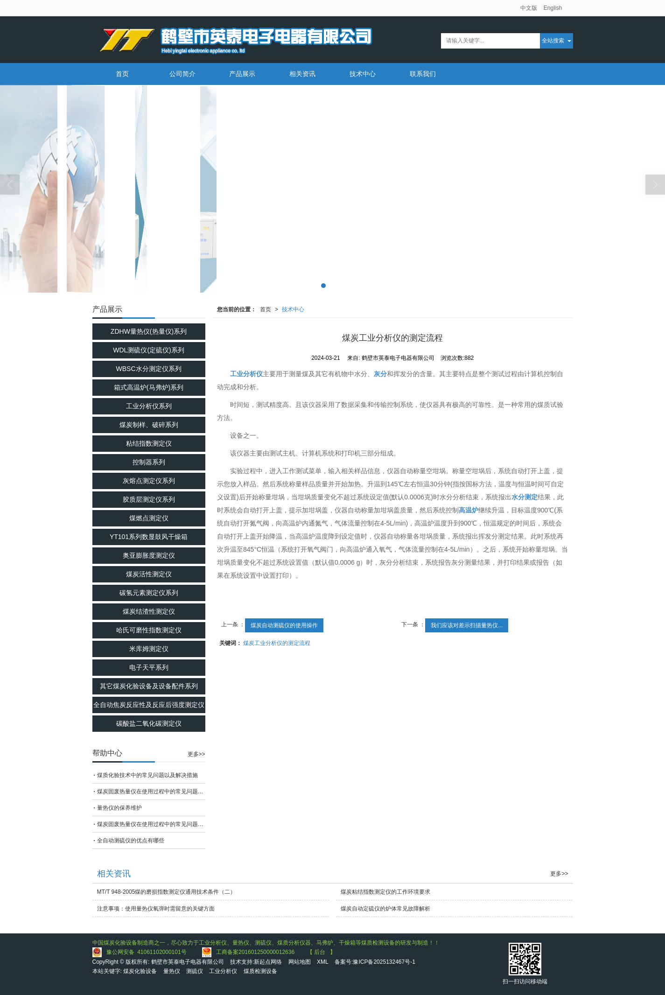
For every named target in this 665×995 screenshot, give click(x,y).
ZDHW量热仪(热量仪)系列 (149, 331)
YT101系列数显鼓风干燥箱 (149, 536)
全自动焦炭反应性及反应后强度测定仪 (148, 704)
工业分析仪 (223, 971)
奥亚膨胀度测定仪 (149, 555)
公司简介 (182, 73)
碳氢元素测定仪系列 (148, 592)
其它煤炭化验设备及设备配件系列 (149, 686)
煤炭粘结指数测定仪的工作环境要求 (385, 892)
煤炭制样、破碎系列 (148, 424)
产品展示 (242, 73)
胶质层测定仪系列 (149, 499)
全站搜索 (553, 40)
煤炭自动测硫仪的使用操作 (284, 625)
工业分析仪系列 (149, 406)
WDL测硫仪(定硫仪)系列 (148, 350)
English (553, 8)
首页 (122, 73)
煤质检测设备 (260, 971)
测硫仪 (194, 971)
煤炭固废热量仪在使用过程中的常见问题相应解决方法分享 (151, 791)
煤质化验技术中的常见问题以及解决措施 (147, 775)
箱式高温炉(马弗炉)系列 (148, 387)
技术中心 (363, 73)
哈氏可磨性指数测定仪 (149, 630)
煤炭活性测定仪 (149, 574)
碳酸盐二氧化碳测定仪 (149, 723)
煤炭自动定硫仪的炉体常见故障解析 (385, 908)
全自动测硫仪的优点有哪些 (130, 840)
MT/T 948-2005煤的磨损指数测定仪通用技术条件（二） (166, 892)
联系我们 (423, 73)
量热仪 (171, 971)
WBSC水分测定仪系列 (149, 368)
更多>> (196, 754)
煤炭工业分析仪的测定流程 (276, 643)
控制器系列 (149, 462)
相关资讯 (302, 73)
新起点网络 (268, 962)
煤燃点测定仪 (148, 518)
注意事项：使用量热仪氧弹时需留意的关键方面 (156, 908)
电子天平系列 (148, 667)
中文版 (528, 8)
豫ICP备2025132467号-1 (384, 962)
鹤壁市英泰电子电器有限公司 (187, 962)
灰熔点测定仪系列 (149, 480)
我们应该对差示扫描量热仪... (467, 625)
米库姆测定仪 (148, 648)
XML (323, 962)
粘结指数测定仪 (149, 443)
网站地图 (299, 962)
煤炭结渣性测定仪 (149, 611)
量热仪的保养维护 (119, 808)
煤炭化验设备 (140, 971)
